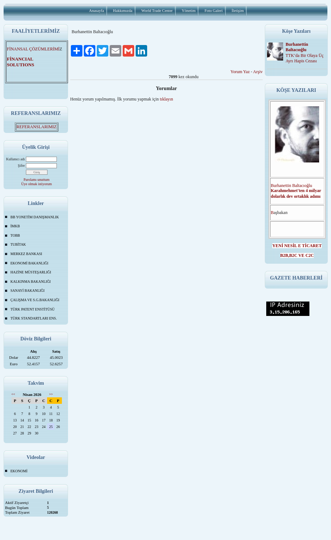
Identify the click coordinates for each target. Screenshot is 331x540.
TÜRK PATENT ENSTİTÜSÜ (32, 309)
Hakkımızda (122, 10)
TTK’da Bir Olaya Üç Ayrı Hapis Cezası (305, 58)
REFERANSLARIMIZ (36, 126)
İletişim (238, 10)
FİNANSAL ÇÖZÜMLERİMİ (33, 49)
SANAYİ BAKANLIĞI (27, 291)
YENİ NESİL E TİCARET (297, 245)
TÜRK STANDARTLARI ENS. (33, 318)
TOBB (15, 235)
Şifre (21, 166)
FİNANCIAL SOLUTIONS (24, 61)
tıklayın (166, 99)
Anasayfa (96, 10)
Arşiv (258, 71)
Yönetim (189, 10)
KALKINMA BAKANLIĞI (30, 282)
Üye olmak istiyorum (36, 184)
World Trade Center (157, 10)
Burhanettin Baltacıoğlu (297, 47)
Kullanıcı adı (15, 159)
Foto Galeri (213, 10)
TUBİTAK (18, 244)
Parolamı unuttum (37, 180)
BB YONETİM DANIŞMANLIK (34, 217)
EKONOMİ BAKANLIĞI (29, 263)
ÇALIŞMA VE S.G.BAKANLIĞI (34, 300)
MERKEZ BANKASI (26, 254)
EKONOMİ (18, 471)
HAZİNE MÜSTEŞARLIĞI (30, 272)
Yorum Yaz (240, 71)
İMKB (15, 226)
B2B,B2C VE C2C (297, 255)
